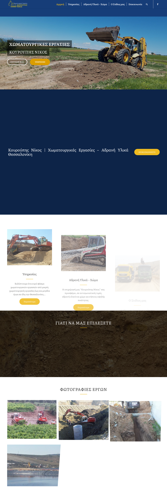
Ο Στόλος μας (17, 62)
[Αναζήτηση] (147, 4)
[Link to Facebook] (158, 4)
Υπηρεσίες (40, 62)
